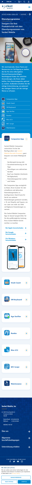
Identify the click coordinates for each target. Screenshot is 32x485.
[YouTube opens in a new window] (18, 462)
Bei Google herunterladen (11, 233)
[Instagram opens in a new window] (22, 462)
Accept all (24, 481)
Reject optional (9, 481)
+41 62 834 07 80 (15, 419)
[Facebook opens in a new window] (10, 462)
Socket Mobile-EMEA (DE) (10, 14)
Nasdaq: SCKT (7, 425)
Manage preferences (16, 477)
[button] (24, 2)
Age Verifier (10, 111)
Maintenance (10, 128)
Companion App (11, 99)
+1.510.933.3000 (15, 421)
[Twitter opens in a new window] (14, 462)
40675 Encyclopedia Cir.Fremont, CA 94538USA (9, 414)
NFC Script (10, 124)
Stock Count (10, 103)
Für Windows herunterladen (11, 239)
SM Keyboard (11, 107)
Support (23, 14)
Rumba (8, 116)
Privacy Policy (16, 473)
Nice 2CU (9, 120)
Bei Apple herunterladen (14, 228)
